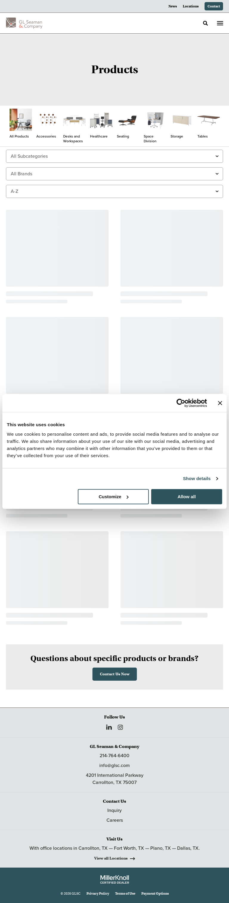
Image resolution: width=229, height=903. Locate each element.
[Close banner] (220, 403)
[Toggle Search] (205, 23)
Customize (114, 496)
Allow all (186, 496)
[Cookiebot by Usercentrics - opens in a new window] (181, 403)
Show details (197, 478)
